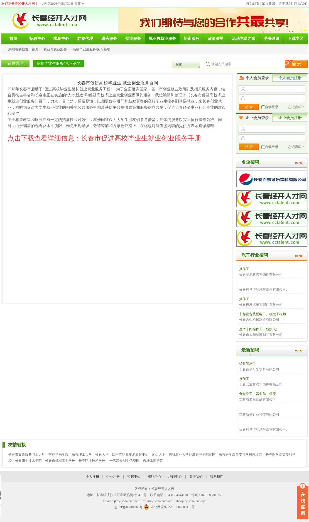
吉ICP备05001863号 (128, 507)
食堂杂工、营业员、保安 (257, 394)
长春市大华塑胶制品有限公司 (261, 335)
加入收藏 (268, 4)
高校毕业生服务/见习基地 (91, 49)
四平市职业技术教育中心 (130, 455)
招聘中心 (134, 477)
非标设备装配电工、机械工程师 (262, 314)
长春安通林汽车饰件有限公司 (261, 274)
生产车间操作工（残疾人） (259, 329)
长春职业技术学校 (92, 461)
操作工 (244, 269)
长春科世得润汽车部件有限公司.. (263, 290)
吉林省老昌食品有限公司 (257, 399)
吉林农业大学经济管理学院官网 (192, 455)
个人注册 (92, 477)
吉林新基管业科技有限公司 (259, 414)
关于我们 (285, 4)
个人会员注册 (290, 78)
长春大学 (102, 455)
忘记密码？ (296, 107)
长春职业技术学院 (28, 461)
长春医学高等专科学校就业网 (240, 455)
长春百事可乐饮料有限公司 (259, 369)
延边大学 (158, 455)
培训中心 (175, 477)
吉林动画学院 (58, 455)
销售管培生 (247, 364)
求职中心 (154, 477)
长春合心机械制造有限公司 (259, 320)
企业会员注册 (290, 118)
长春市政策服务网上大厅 (26, 455)
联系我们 (301, 4)
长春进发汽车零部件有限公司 (261, 305)
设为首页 (252, 4)
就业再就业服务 (55, 49)
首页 (35, 49)
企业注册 (113, 477)
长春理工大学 (82, 455)
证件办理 (15, 63)
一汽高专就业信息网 (124, 461)
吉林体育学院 (153, 461)
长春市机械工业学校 (60, 461)
